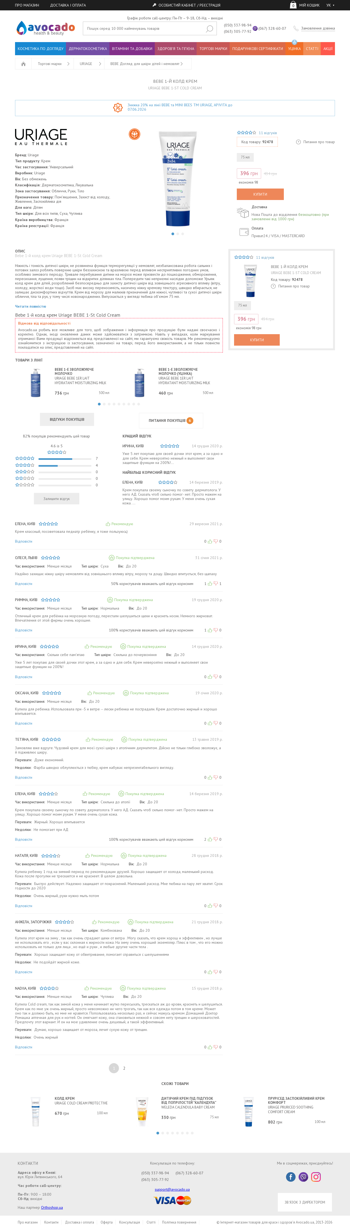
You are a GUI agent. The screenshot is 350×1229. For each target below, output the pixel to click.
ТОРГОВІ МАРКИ (213, 48)
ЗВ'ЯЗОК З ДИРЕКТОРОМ (305, 1202)
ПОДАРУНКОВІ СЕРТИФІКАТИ (257, 48)
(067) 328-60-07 (272, 28)
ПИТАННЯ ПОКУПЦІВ (171, 420)
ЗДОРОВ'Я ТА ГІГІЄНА (176, 48)
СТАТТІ (312, 48)
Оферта (107, 1222)
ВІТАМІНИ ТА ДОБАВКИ (132, 48)
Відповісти (23, 541)
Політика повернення (179, 1222)
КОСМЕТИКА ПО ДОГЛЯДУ (40, 48)
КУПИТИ (260, 194)
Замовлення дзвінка (318, 28)
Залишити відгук (56, 498)
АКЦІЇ (327, 48)
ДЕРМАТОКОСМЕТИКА (88, 48)
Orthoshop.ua (52, 1207)
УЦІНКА (294, 46)
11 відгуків (268, 133)
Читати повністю (30, 306)
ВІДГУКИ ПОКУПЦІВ (67, 419)
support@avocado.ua (172, 1189)
